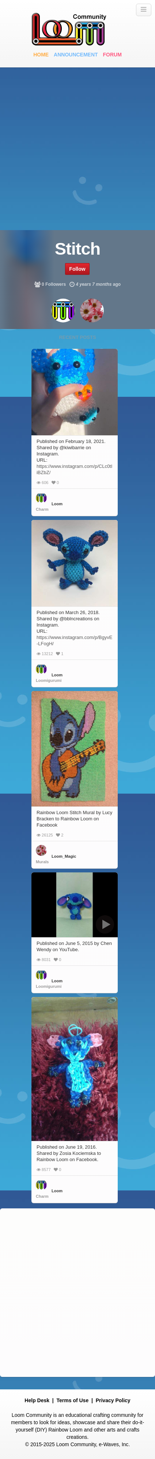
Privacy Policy (113, 1400)
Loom (57, 504)
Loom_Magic (64, 856)
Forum (112, 55)
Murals (42, 862)
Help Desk (36, 1400)
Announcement (76, 55)
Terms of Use (73, 1400)
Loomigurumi (48, 680)
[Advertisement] (77, 148)
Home (41, 55)
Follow (77, 269)
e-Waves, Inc (113, 1444)
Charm (42, 509)
